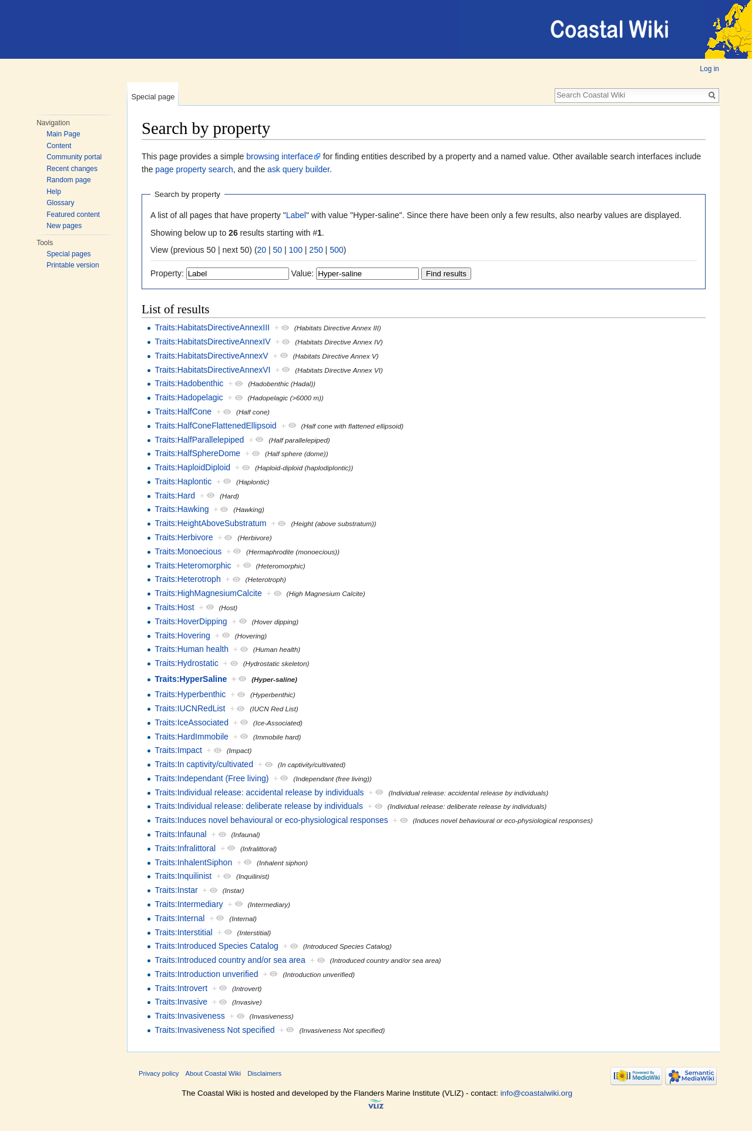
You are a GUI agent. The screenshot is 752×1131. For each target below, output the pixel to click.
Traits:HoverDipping (191, 621)
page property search (194, 169)
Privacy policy (159, 1073)
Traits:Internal (179, 918)
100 (296, 250)
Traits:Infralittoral (185, 848)
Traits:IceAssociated (192, 722)
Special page (152, 96)
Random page (68, 180)
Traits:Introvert (181, 988)
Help (53, 192)
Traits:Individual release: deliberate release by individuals (258, 806)
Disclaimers (264, 1073)
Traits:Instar (176, 890)
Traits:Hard (175, 495)
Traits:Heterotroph (187, 579)
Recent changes (72, 169)
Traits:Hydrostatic (186, 663)
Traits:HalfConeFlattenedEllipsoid (215, 425)
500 (336, 250)
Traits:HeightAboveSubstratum (210, 523)
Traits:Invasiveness (189, 1015)
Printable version (72, 265)
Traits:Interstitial (183, 932)
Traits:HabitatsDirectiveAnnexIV (212, 341)
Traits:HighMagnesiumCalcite (208, 593)
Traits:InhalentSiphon (193, 862)
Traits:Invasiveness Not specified (214, 1030)
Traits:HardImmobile (192, 736)
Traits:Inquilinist (183, 876)
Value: (302, 273)
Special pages (68, 254)
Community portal (74, 157)
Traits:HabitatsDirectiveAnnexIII (212, 327)
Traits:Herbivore (184, 537)
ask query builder (298, 169)
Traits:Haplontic (183, 481)
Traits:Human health (192, 649)
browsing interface (279, 156)
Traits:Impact (178, 750)
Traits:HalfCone (183, 411)
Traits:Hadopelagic (189, 397)
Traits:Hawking (182, 509)
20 (262, 250)
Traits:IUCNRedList (190, 708)
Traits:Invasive (181, 1001)
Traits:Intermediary (189, 904)
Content (58, 146)
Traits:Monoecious (188, 551)
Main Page (63, 134)
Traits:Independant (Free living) (211, 778)
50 (278, 250)
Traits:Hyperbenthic (190, 694)
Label (296, 215)
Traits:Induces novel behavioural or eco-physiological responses (271, 820)
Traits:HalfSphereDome (197, 453)
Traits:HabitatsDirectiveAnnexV (211, 355)
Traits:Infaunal (180, 834)
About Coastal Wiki (213, 1073)
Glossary (60, 203)
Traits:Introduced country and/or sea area (230, 960)
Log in (709, 69)
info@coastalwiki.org (536, 1093)
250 (316, 250)
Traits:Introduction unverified (206, 974)
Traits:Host (174, 607)
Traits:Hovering (182, 635)
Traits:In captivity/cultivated (204, 764)
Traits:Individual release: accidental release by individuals (259, 792)
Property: (167, 273)
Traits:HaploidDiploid (192, 467)
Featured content (73, 214)
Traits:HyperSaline (191, 679)
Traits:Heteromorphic (193, 565)
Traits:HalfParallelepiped (199, 439)
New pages (64, 226)
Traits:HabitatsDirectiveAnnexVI (212, 369)
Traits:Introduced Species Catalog (216, 946)
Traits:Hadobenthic (189, 383)
